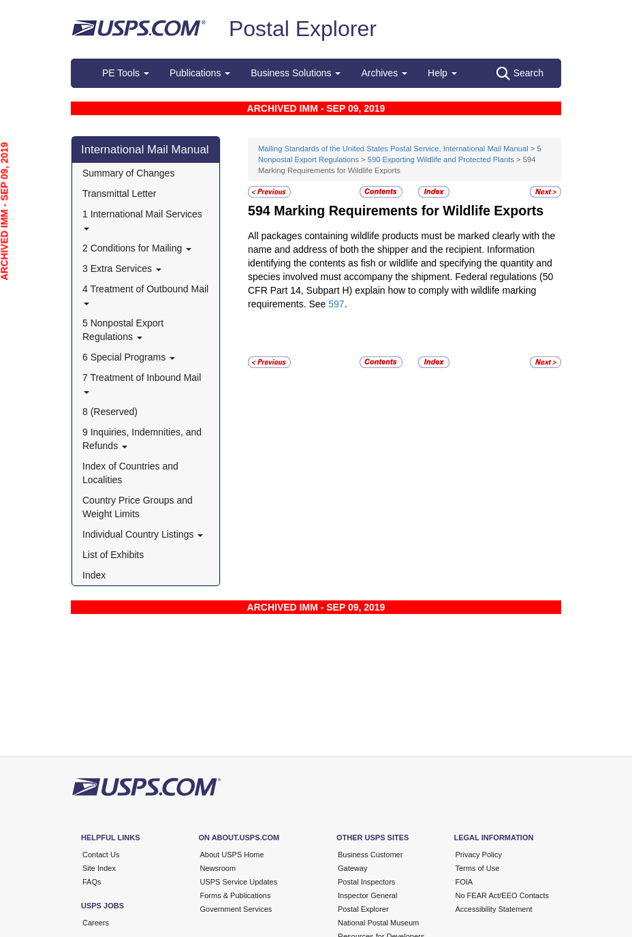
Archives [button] (384, 72)
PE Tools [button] (125, 72)
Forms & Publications (235, 895)
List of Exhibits (113, 554)
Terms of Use (478, 868)
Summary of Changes (128, 173)
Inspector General (367, 895)
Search (519, 73)
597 (336, 303)
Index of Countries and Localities (130, 473)
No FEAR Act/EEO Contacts (503, 895)
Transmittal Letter (119, 193)
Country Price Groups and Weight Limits (137, 507)
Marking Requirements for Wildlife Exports (408, 210)
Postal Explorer (303, 28)
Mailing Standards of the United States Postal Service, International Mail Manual (393, 148)
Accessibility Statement (494, 909)
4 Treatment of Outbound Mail (145, 294)
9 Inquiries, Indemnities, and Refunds (142, 439)
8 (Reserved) (110, 411)
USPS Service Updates (239, 882)
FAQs (91, 882)
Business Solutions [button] (296, 72)
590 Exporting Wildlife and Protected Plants (441, 159)
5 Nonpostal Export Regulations (122, 330)
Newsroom (218, 868)
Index (94, 575)
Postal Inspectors (366, 882)
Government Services (236, 909)
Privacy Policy (479, 854)
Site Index (99, 868)
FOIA (464, 882)
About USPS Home (232, 854)
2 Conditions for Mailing (136, 248)
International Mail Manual (145, 149)
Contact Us (100, 854)
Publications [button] (200, 72)
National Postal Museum (378, 923)
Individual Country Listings (142, 534)
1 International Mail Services (142, 219)
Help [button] (442, 72)
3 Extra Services (121, 268)
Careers (95, 923)
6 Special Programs (128, 357)
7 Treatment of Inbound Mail (141, 382)
